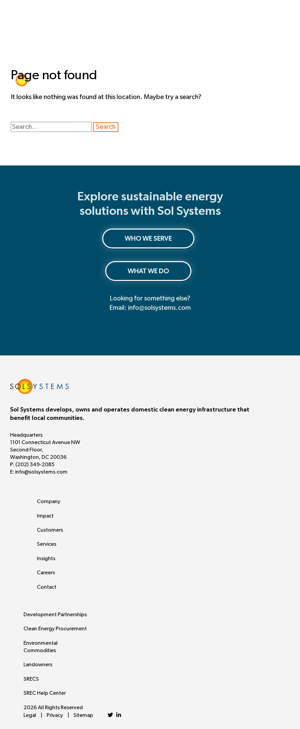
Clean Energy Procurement (55, 628)
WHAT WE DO (148, 271)
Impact (45, 516)
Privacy (55, 715)
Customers (50, 530)
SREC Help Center (44, 693)
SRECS (31, 679)
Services (46, 544)
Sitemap (83, 715)
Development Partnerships (55, 614)
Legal (29, 715)
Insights (46, 558)
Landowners (37, 664)
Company (48, 501)
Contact (46, 587)
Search (106, 127)
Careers (46, 572)
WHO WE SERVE (148, 238)
